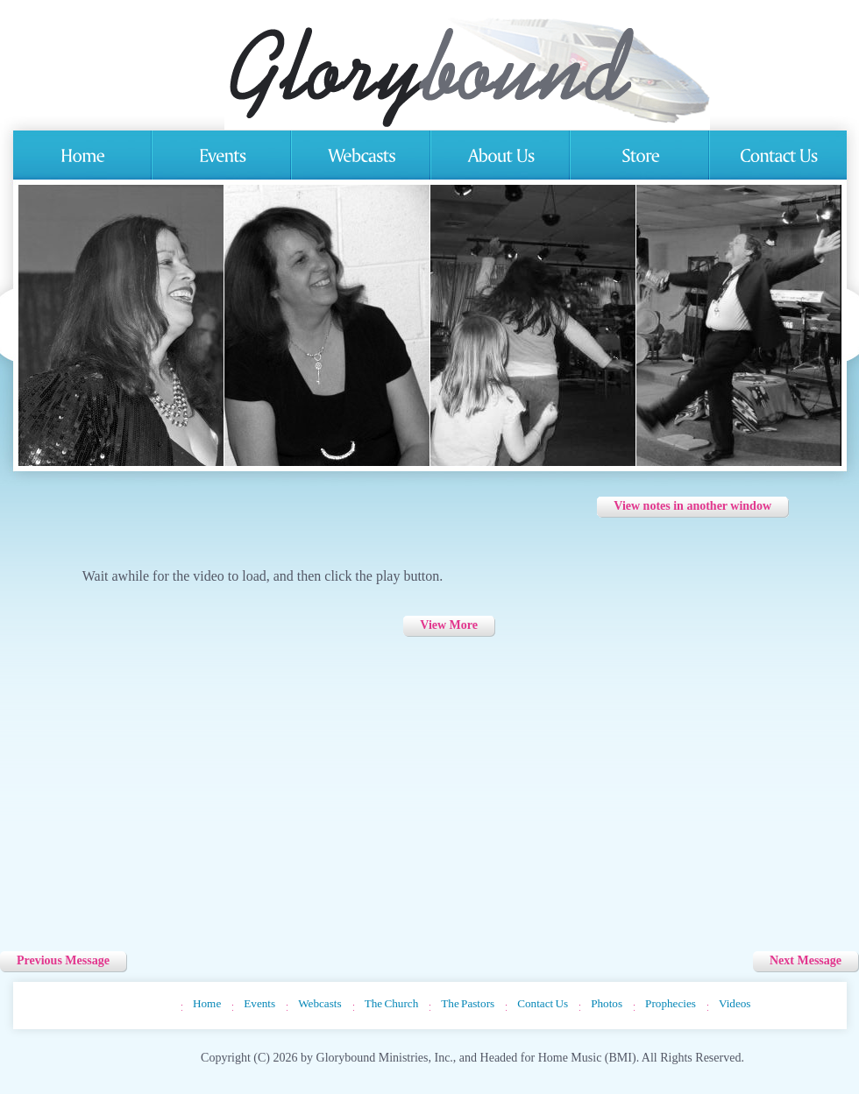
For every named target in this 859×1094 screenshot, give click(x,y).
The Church (392, 1003)
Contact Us (542, 1003)
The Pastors (467, 1003)
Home (207, 1003)
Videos (735, 1003)
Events (259, 1003)
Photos (606, 1003)
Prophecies (670, 1003)
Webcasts (319, 1003)
